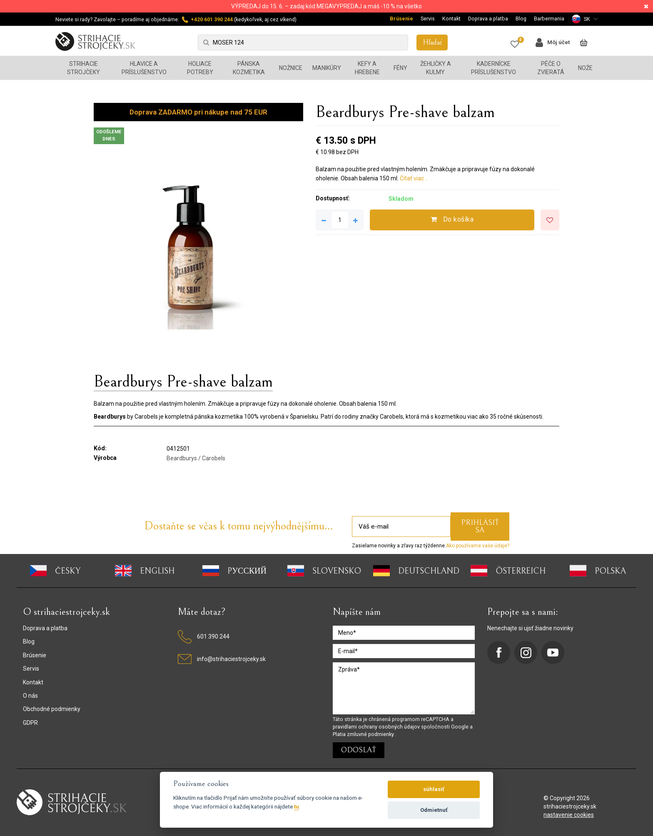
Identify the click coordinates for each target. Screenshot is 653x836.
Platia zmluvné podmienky (364, 734)
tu (296, 806)
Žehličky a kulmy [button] (435, 67)
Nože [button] (585, 68)
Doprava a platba (488, 18)
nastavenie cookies (568, 814)
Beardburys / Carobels (196, 458)
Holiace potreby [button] (200, 67)
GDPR (30, 722)
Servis (428, 18)
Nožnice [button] (290, 68)
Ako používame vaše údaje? (477, 546)
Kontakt (451, 18)
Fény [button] (400, 68)
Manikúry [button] (326, 68)
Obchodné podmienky (51, 709)
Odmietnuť (434, 810)
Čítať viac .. (414, 178)
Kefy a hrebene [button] (367, 67)
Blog (521, 18)
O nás (30, 695)
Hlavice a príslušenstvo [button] (144, 67)
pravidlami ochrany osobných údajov (377, 727)
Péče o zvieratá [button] (550, 67)
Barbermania (549, 18)
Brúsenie (401, 18)
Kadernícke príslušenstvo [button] (493, 67)
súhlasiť (433, 789)
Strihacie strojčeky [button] (83, 67)
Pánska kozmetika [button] (249, 67)
